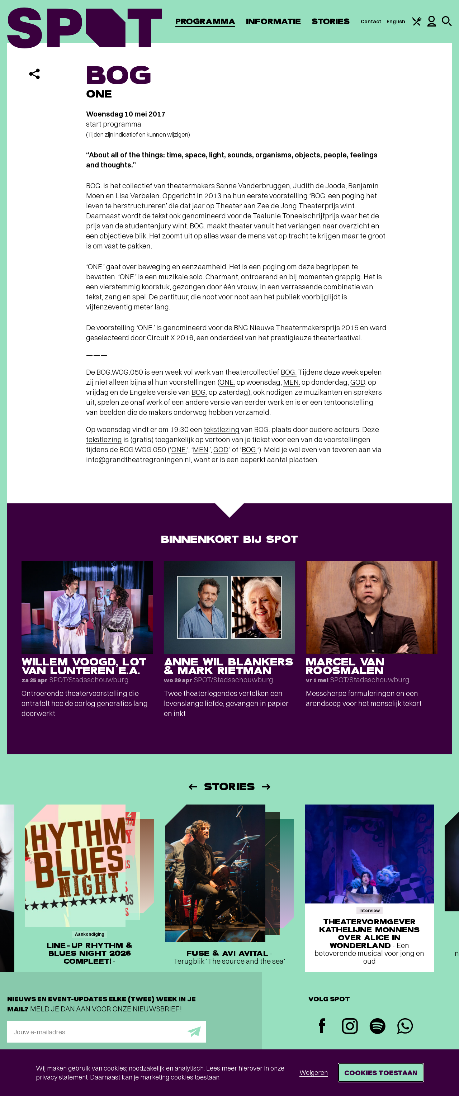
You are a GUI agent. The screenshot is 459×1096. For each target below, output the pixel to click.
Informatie (273, 21)
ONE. (227, 382)
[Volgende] (266, 787)
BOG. (289, 371)
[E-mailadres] (106, 1032)
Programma (205, 21)
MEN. (291, 382)
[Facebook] (322, 1026)
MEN (200, 449)
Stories (331, 21)
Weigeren (313, 1072)
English (396, 21)
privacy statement (61, 1077)
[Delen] (34, 74)
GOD (357, 382)
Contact (371, 21)
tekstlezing (222, 429)
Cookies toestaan (380, 1072)
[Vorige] (192, 787)
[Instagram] (350, 1027)
